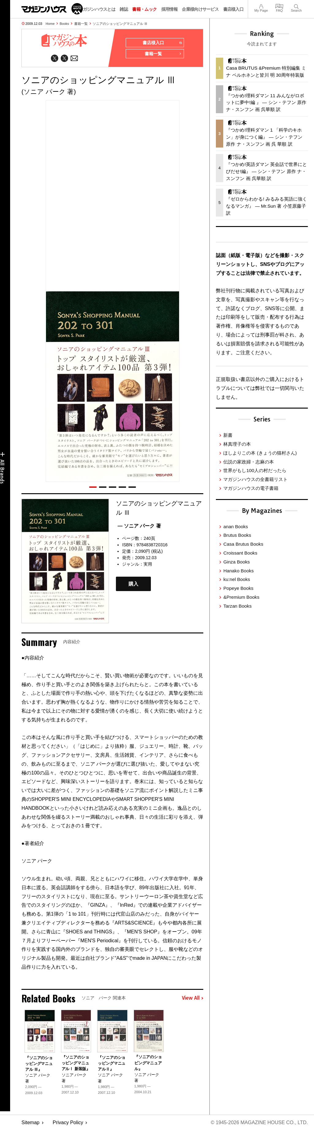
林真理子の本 (237, 444)
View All (192, 998)
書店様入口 (233, 9)
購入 (133, 583)
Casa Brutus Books (243, 544)
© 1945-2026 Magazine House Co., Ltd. (259, 1122)
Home (50, 23)
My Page (261, 5)
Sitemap (30, 1122)
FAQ (279, 5)
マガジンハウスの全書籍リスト (255, 479)
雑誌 (124, 9)
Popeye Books (238, 588)
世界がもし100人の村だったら (254, 470)
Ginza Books (236, 561)
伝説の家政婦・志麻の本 (248, 461)
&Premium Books (241, 597)
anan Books (235, 526)
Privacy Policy (68, 1122)
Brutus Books (237, 535)
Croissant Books (240, 552)
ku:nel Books (236, 579)
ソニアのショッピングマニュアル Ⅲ (120, 23)
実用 (148, 564)
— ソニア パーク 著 (139, 525)
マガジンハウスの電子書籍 (250, 488)
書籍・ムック (144, 9)
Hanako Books (238, 570)
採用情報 (169, 9)
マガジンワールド (52, 8)
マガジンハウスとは (96, 9)
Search (296, 5)
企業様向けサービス (200, 9)
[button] (93, 487)
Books (64, 23)
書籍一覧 (81, 23)
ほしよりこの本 (260, 452)
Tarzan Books (237, 606)
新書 (227, 435)
